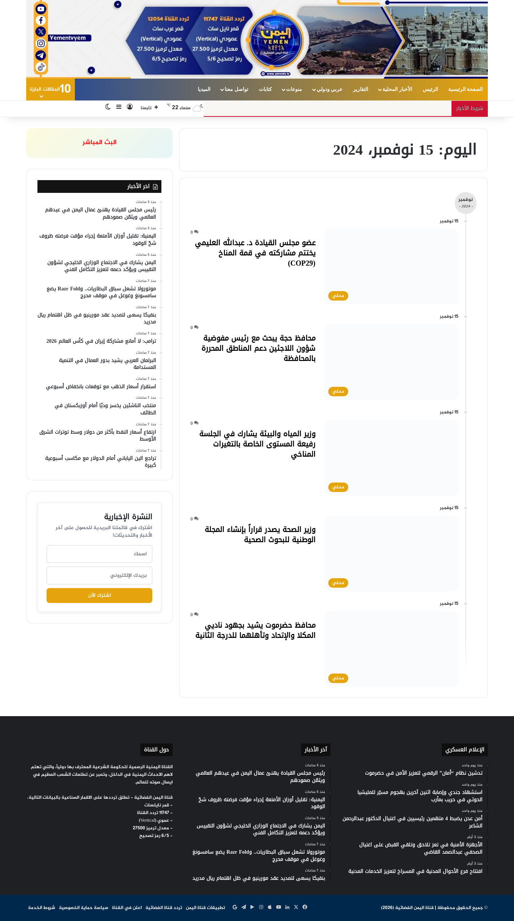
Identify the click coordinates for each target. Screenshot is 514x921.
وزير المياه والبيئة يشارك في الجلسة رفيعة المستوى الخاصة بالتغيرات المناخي (257, 444)
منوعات (294, 89)
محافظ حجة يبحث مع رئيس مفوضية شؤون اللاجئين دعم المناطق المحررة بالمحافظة (258, 348)
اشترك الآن (99, 595)
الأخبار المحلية (397, 89)
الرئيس (430, 89)
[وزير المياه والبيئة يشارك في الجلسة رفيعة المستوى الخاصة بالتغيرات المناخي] (391, 458)
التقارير (360, 89)
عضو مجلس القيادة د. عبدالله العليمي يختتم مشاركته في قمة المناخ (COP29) (255, 253)
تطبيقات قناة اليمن (205, 908)
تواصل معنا (236, 89)
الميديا (204, 89)
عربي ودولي (330, 89)
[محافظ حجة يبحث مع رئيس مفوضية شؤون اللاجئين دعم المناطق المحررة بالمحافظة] (391, 362)
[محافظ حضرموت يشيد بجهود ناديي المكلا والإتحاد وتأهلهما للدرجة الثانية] (391, 649)
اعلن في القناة (127, 908)
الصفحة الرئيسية (465, 89)
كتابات (265, 89)
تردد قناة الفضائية (163, 908)
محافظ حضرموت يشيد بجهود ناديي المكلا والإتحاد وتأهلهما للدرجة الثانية (255, 630)
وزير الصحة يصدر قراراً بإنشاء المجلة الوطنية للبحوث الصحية (260, 535)
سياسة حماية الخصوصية (83, 908)
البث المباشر (100, 142)
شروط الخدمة (41, 908)
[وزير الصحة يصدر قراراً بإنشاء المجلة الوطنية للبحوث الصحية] (391, 553)
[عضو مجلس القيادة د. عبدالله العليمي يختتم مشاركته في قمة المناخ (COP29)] (391, 267)
